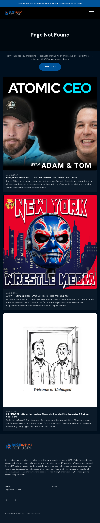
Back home (50, 66)
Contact (8, 486)
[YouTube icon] (6, 500)
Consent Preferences (32, 513)
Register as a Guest (13, 490)
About (54, 486)
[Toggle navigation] (91, 13)
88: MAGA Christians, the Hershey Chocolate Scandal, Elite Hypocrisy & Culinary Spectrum (47, 415)
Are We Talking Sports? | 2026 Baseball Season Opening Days (38, 295)
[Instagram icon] (11, 500)
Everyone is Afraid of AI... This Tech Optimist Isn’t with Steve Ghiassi (41, 177)
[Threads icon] (15, 500)
